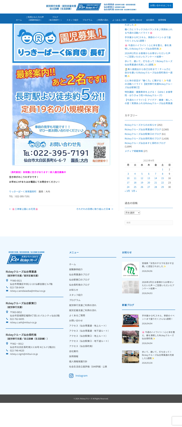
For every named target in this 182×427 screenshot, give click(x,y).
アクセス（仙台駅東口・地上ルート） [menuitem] (88, 353)
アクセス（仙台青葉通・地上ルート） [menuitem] (88, 343)
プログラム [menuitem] (74, 317)
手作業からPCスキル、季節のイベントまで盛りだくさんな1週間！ (158, 335)
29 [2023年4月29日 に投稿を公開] (162, 204)
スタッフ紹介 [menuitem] (76, 312)
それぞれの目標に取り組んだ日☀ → (94, 226)
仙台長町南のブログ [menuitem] (79, 302)
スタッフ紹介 (72, 20)
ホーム (19, 20)
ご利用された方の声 (35, 19)
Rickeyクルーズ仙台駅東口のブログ (143, 151)
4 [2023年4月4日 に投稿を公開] (135, 191)
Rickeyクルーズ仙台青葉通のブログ (143, 147)
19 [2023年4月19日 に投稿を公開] (142, 200)
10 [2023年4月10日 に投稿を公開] (128, 196)
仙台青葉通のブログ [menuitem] (79, 292)
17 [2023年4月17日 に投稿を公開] (128, 200)
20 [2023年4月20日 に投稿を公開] (148, 200)
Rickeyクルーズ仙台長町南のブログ (143, 156)
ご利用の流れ (102, 20)
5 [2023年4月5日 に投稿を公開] (142, 191)
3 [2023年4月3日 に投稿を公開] (128, 191)
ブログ (55, 19)
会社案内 (150, 20)
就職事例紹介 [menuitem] (76, 287)
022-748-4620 (17, 368)
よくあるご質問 (119, 20)
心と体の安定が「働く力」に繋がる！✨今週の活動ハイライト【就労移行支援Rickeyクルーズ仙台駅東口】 (148, 102)
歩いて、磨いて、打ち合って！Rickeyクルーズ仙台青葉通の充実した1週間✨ (158, 373)
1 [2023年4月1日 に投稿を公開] (162, 187)
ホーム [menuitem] (72, 282)
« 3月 (127, 208)
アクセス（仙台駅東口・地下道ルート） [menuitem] (89, 358)
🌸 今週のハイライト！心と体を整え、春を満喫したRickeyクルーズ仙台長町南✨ (158, 353)
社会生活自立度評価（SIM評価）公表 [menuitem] (88, 384)
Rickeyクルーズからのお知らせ (141, 142)
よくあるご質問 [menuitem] (77, 333)
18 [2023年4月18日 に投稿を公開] (135, 200)
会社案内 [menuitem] (73, 369)
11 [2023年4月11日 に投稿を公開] (135, 196)
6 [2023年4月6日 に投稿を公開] (148, 191)
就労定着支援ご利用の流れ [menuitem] (82, 328)
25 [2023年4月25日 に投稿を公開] (135, 204)
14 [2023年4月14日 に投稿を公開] (155, 196)
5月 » (134, 208)
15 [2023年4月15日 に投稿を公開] (162, 196)
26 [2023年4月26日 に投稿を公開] (142, 204)
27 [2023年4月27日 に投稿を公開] (148, 204)
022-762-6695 (17, 336)
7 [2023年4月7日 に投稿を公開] (155, 191)
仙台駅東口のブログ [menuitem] (79, 297)
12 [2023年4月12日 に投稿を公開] (142, 196)
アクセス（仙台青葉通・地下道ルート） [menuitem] (89, 348)
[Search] (149, 240)
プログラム (87, 20)
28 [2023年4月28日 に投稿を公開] (155, 204)
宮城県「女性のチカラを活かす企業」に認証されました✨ (158, 283)
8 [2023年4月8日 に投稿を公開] (162, 191)
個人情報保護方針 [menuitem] (78, 379)
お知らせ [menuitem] (73, 307)
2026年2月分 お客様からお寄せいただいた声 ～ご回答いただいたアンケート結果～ (158, 303)
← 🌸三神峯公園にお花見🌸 (23, 226)
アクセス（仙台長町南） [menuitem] (81, 363)
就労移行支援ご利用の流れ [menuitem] (82, 323)
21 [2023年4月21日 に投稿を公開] (155, 200)
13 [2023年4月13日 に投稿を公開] (148, 196)
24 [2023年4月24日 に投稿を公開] (128, 204)
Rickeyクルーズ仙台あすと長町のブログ (145, 160)
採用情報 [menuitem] (73, 374)
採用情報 (162, 20)
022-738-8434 (17, 305)
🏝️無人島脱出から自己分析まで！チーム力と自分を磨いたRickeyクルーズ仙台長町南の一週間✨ (148, 90)
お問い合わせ (136, 20)
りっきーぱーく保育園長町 (22, 209)
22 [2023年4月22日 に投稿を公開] (162, 200)
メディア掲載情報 (134, 168)
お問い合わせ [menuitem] (76, 338)
